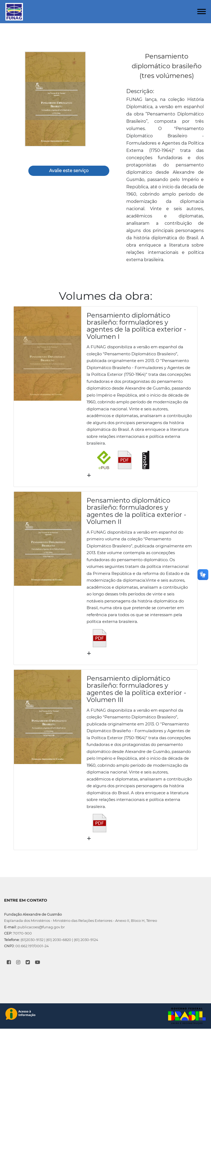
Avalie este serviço (69, 170)
